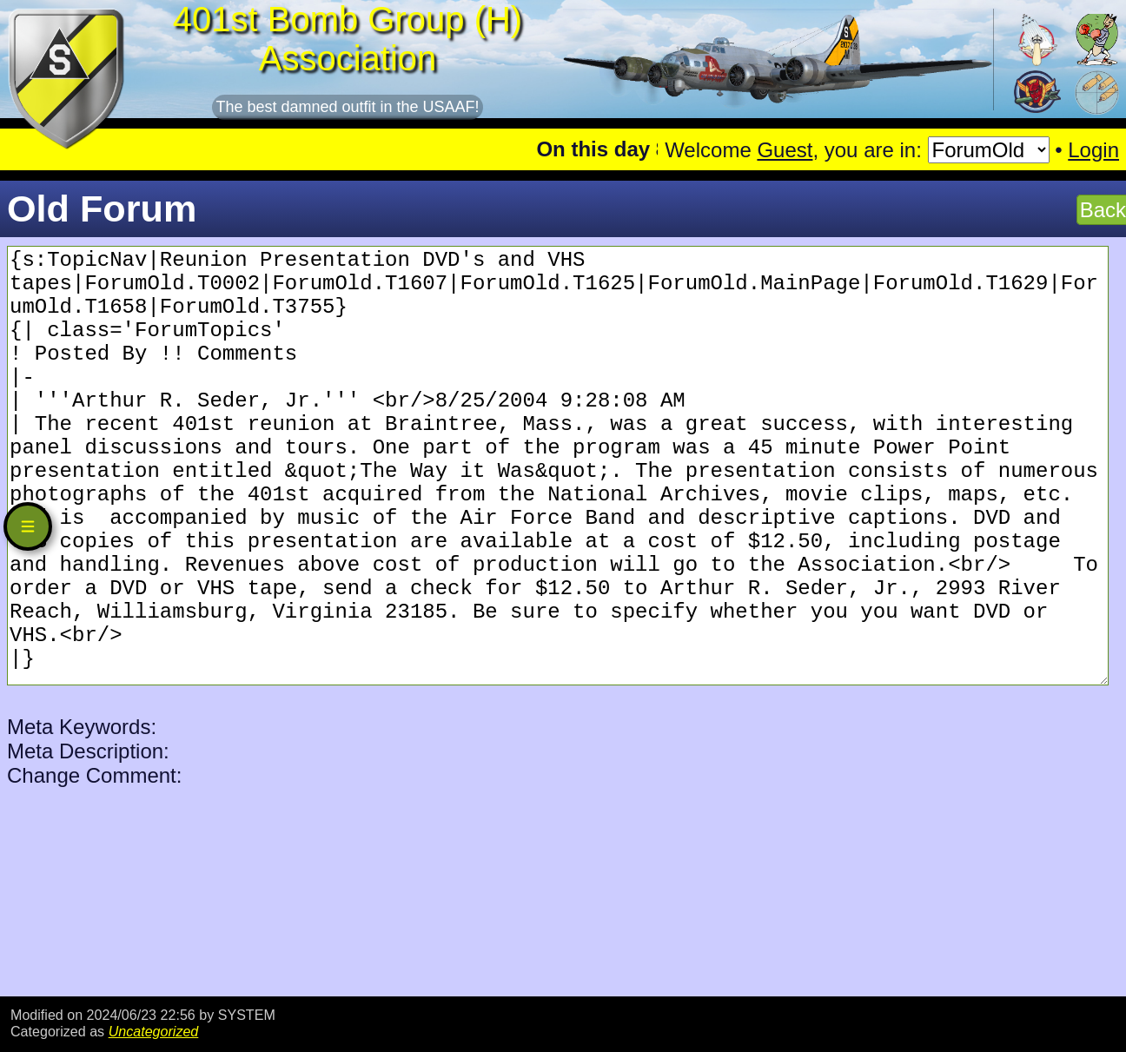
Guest (784, 150)
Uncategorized (154, 1031)
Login (1093, 150)
